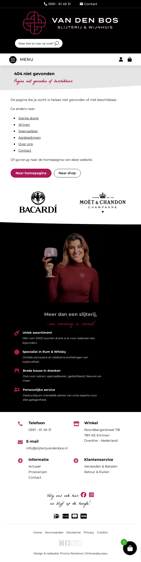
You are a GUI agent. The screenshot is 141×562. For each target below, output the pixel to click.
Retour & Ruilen (96, 472)
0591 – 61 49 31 (40, 430)
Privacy (89, 532)
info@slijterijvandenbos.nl (47, 448)
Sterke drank (28, 118)
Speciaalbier (28, 131)
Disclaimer (73, 532)
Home (37, 532)
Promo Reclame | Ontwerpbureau (83, 553)
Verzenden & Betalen (100, 466)
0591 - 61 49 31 (57, 4)
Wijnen (24, 125)
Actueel (35, 466)
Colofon (102, 532)
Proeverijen (38, 472)
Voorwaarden (54, 532)
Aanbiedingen (29, 137)
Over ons (25, 144)
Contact (88, 4)
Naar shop (67, 173)
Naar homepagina (31, 173)
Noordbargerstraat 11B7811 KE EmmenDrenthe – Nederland (102, 435)
